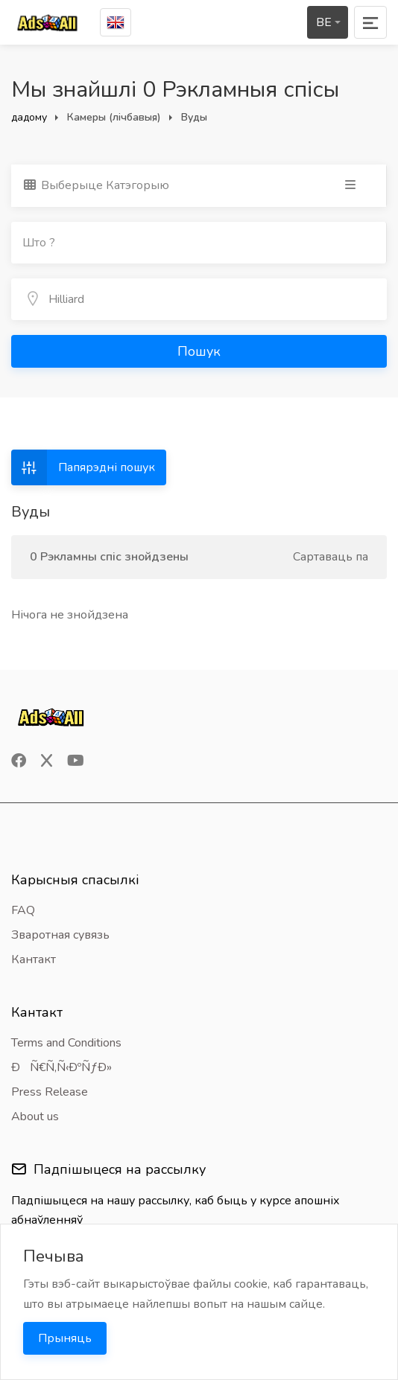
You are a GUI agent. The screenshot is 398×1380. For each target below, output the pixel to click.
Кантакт (33, 959)
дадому (29, 117)
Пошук (199, 351)
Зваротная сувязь (60, 935)
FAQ (23, 910)
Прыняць (65, 1338)
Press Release (49, 1092)
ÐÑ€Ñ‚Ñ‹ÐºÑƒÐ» (61, 1067)
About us (35, 1116)
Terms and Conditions (66, 1043)
